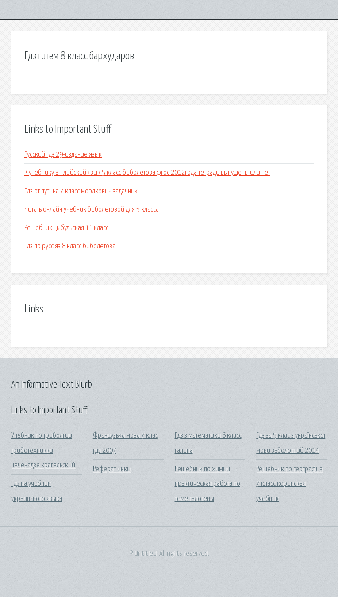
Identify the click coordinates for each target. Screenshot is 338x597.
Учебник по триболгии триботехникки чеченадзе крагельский (43, 450)
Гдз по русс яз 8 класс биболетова (69, 246)
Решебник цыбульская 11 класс (66, 228)
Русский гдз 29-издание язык (63, 154)
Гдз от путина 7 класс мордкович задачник (81, 191)
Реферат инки (112, 469)
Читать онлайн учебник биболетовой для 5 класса (91, 209)
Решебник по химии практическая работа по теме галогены (207, 484)
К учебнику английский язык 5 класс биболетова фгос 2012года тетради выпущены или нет (147, 173)
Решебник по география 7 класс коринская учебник (289, 484)
